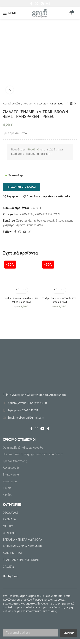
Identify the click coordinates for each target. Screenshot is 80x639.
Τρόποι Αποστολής (15, 461)
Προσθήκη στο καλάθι (21, 186)
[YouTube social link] (24, 231)
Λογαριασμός (11, 467)
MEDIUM (8, 526)
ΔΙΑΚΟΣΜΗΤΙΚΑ (12, 553)
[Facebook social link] (31, 4)
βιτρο (59, 220)
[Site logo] (40, 13)
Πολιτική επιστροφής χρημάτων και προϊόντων (33, 454)
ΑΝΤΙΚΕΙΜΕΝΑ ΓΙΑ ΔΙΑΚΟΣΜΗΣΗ (22, 546)
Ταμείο (7, 488)
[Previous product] (67, 104)
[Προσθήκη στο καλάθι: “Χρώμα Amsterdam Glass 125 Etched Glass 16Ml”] (17, 290)
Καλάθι (7, 494)
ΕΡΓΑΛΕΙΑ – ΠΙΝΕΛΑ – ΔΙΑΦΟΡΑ (22, 539)
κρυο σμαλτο (35, 225)
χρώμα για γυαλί (43, 220)
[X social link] (36, 4)
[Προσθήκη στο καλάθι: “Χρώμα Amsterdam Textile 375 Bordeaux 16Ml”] (55, 290)
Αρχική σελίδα (11, 103)
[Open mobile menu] (9, 13)
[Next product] (75, 104)
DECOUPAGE (10, 512)
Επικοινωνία (11, 474)
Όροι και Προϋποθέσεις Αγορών (23, 447)
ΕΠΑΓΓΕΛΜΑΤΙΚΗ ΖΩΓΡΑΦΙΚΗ (21, 559)
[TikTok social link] (29, 231)
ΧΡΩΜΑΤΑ (29, 103)
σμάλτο (20, 225)
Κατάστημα (10, 481)
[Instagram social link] (19, 231)
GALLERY (8, 566)
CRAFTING (9, 533)
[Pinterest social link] (42, 4)
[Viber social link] (48, 4)
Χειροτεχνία (23, 220)
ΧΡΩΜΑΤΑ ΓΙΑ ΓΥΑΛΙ (51, 103)
